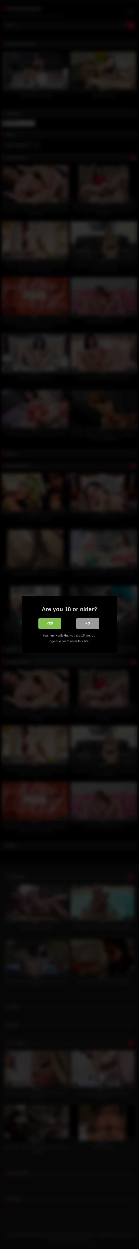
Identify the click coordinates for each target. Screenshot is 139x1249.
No (87, 623)
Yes (50, 623)
